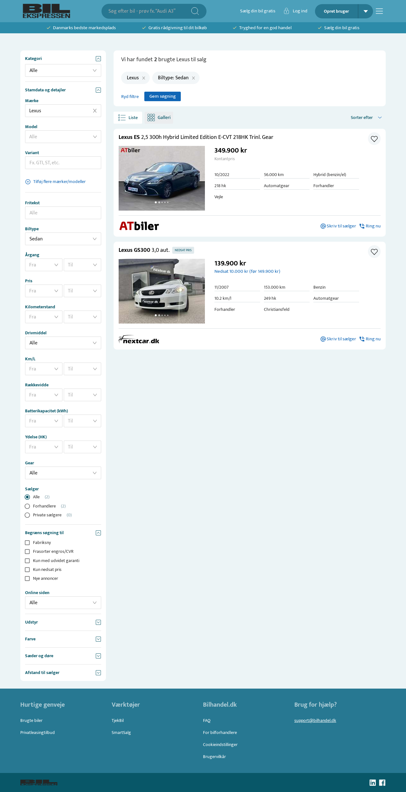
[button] (162, 178)
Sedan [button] (36, 239)
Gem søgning (162, 96)
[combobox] (149, 11)
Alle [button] (33, 70)
